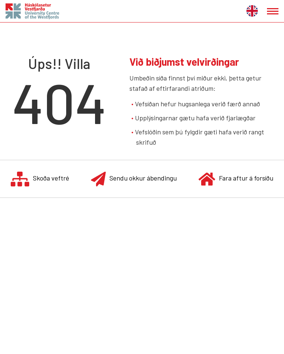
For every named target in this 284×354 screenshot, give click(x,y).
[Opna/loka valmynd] (272, 11)
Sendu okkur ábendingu (134, 178)
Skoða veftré (40, 178)
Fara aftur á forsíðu (236, 178)
